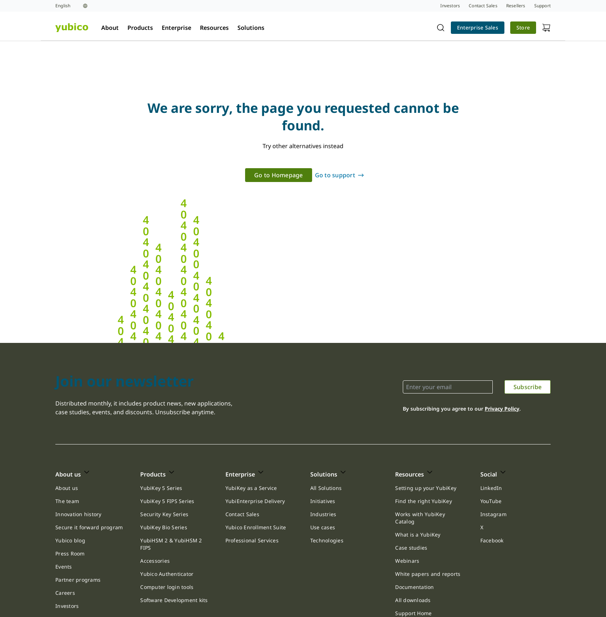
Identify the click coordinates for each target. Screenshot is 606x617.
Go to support (335, 175)
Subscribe (527, 387)
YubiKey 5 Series (161, 487)
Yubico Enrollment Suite (255, 527)
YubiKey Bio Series (163, 527)
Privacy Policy (502, 408)
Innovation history (78, 514)
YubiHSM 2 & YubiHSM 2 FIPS (171, 544)
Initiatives (322, 501)
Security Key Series (164, 514)
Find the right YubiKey (423, 501)
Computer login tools (166, 587)
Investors (67, 605)
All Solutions (326, 487)
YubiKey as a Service (251, 487)
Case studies (411, 547)
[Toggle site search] (440, 27)
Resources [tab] (214, 28)
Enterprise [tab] (176, 28)
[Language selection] (71, 6)
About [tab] (110, 28)
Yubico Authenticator (166, 573)
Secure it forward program (89, 527)
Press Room (70, 553)
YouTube (491, 501)
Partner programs (78, 579)
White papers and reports (427, 573)
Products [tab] (140, 28)
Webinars (407, 560)
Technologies (326, 540)
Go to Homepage (278, 175)
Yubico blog (70, 540)
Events (63, 566)
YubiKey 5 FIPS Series (167, 501)
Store (523, 27)
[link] (477, 27)
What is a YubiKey (417, 534)
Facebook (492, 540)
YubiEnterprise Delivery (255, 501)
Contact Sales (242, 514)
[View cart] (546, 27)
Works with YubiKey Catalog (420, 518)
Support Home (413, 613)
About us (66, 487)
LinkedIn (491, 487)
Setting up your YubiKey (425, 487)
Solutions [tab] (250, 28)
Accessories (155, 560)
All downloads (412, 600)
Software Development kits (174, 600)
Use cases (322, 527)
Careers (65, 592)
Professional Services (252, 540)
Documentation (414, 587)
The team (67, 501)
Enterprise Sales (477, 27)
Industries (323, 514)
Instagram (493, 514)
